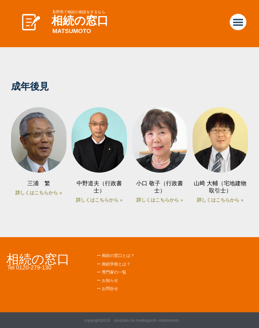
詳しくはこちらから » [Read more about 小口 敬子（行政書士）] (159, 200)
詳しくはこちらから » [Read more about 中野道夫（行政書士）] (99, 200)
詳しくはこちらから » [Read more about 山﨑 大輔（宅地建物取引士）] (220, 200)
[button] (238, 22)
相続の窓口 (79, 20)
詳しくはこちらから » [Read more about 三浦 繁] (38, 192)
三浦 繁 (38, 183)
